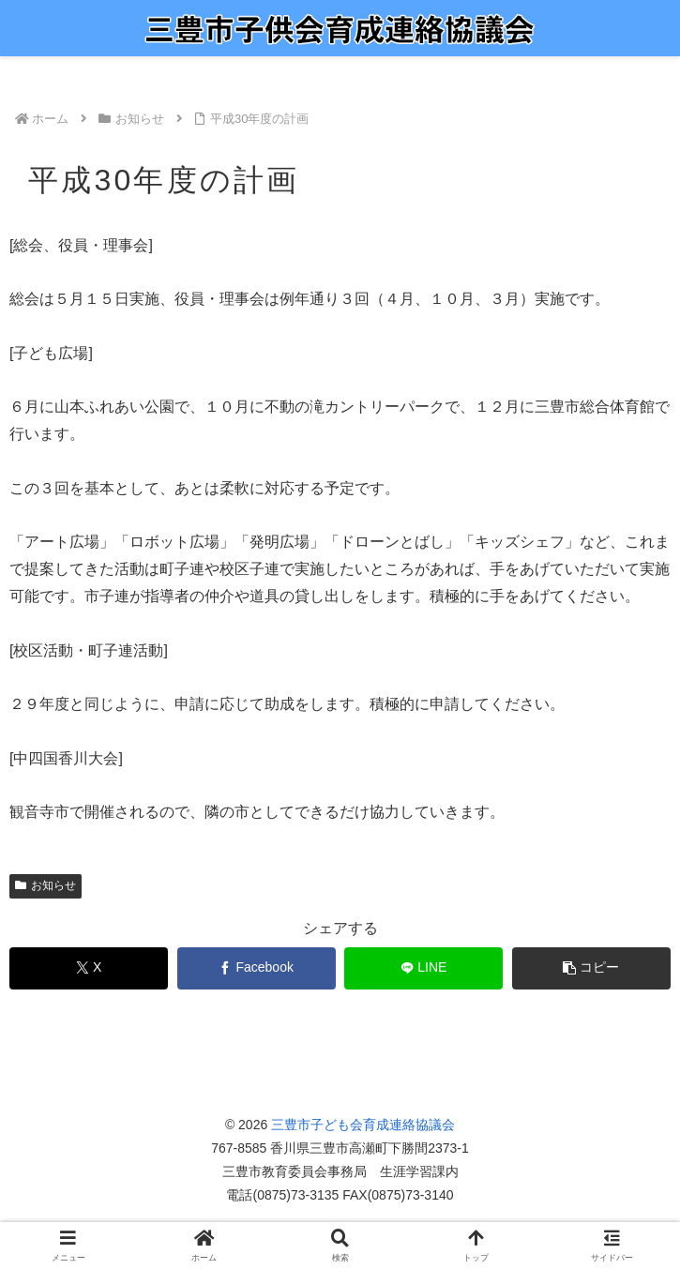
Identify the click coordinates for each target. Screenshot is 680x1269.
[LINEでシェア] (423, 968)
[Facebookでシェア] (256, 968)
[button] (591, 968)
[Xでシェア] (88, 968)
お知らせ (45, 885)
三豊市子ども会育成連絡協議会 (363, 1124)
